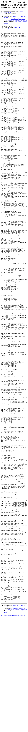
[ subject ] (24, 21)
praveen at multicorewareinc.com (10, 28)
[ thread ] (20, 21)
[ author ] (6, 23)
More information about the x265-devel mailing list (13, 730)
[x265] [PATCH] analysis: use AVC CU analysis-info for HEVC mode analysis (15, 19)
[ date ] (15, 21)
